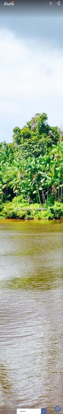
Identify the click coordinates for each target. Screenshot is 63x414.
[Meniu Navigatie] (58, 3)
